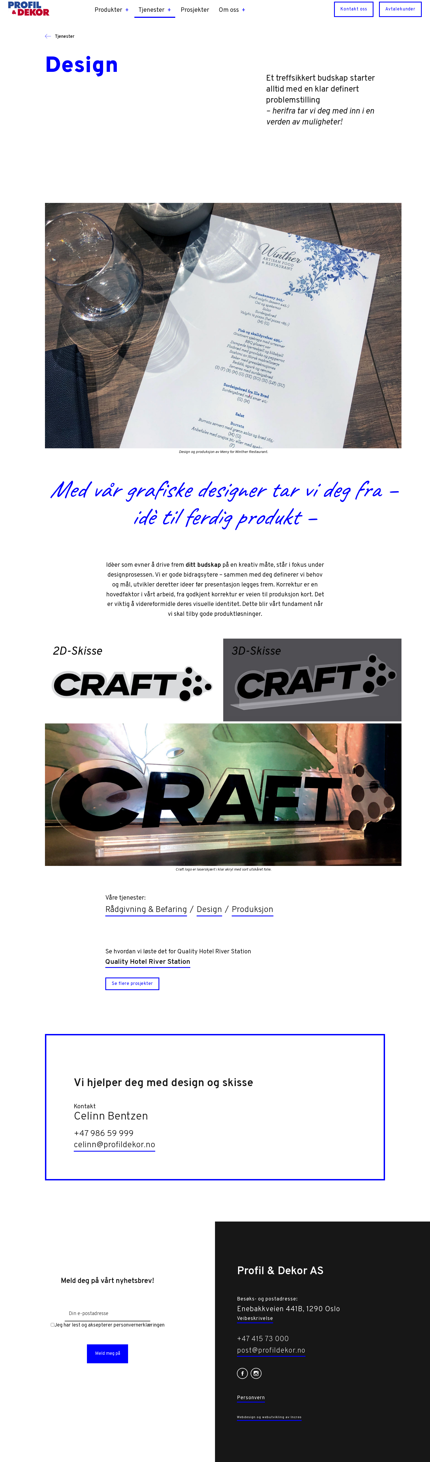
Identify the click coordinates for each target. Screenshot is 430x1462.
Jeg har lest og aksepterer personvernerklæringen (108, 1325)
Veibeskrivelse (255, 1319)
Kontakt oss (353, 9)
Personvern (251, 1398)
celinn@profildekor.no (114, 1145)
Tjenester (59, 36)
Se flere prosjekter (132, 984)
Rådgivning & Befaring (146, 910)
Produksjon (252, 910)
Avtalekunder (400, 9)
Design (209, 910)
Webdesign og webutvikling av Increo (269, 1417)
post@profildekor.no (271, 1350)
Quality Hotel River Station (147, 962)
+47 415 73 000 (263, 1339)
